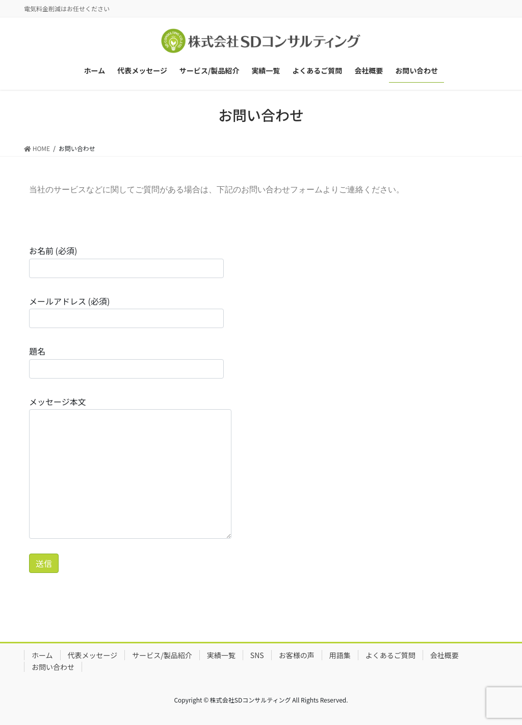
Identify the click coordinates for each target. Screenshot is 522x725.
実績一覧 (221, 655)
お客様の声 (297, 655)
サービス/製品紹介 (162, 655)
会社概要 (444, 655)
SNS (257, 655)
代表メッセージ (93, 655)
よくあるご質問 (390, 655)
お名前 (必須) (126, 261)
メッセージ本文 (130, 467)
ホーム (42, 655)
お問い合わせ (53, 667)
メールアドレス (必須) (126, 311)
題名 (126, 361)
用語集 (340, 655)
